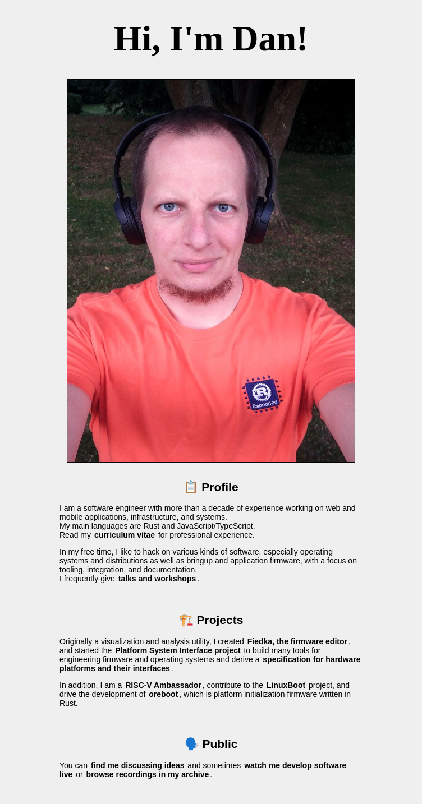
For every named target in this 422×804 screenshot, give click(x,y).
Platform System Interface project (177, 650)
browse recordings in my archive (147, 774)
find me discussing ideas (138, 765)
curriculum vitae (124, 534)
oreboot (163, 694)
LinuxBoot (286, 685)
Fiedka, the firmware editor (297, 641)
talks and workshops (157, 578)
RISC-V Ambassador (163, 685)
